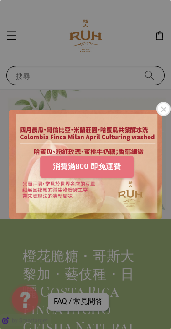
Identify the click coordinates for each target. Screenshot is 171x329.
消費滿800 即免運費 (87, 166)
